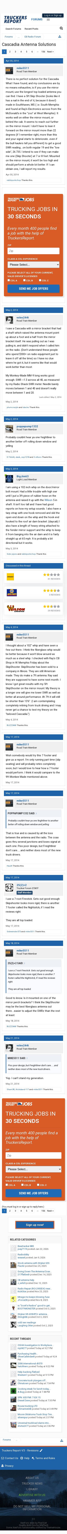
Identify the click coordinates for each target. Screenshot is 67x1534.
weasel (21, 1257)
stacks (26, 407)
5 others (37, 457)
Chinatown (23, 1383)
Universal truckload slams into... (34, 1423)
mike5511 (23, 68)
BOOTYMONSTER (26, 1308)
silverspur (23, 1417)
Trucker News (32, 1483)
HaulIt (9, 866)
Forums (37, 19)
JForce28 (22, 1300)
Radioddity (23, 1254)
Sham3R (11, 1089)
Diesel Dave (24, 1400)
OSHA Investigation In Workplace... (35, 1345)
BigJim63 (23, 476)
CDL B (28, 280)
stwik (18, 457)
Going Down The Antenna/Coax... (35, 1271)
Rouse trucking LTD (28, 1406)
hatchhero (23, 1366)
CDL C (44, 280)
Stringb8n (23, 1317)
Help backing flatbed (28, 1372)
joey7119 (22, 1249)
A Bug (21, 1392)
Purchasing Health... (28, 1353)
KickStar (22, 1291)
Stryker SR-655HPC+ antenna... (33, 1314)
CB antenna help (26, 1280)
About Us (32, 1478)
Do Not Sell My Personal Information (32, 1508)
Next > (50, 51)
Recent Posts (31, 28)
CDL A (12, 280)
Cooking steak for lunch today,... (34, 1389)
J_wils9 (21, 1283)
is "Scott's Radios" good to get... (34, 1305)
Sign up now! (35, 1225)
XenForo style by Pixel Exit (33, 1523)
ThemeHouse (53, 1527)
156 (43, 51)
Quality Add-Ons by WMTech (33, 1525)
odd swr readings (27, 1322)
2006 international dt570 (30, 1363)
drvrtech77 (23, 1426)
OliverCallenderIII (26, 1356)
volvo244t (23, 317)
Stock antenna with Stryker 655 (33, 1263)
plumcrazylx (12, 407)
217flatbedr (24, 1274)
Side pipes (12, 554)
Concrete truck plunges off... (32, 1380)
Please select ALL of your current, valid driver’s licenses (30, 274)
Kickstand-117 (22, 1089)
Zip (9, 245)
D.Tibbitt (10, 457)
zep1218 (25, 457)
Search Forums (13, 28)
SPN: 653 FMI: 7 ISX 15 (29, 1397)
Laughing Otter (25, 1325)
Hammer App (32, 1500)
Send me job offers (33, 288)
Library (32, 1489)
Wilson (48, 500)
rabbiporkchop (14, 180)
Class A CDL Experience (23, 258)
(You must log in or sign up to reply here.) (23, 1206)
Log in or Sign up (53, 15)
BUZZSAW (11, 725)
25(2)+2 (22, 885)
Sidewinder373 (14, 931)
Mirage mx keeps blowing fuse (33, 1297)
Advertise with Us (32, 1495)
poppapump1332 (27, 426)
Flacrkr (21, 1266)
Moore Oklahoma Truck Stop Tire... (35, 1414)
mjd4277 (22, 1348)
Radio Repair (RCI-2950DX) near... (35, 1288)
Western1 (23, 1375)
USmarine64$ (24, 1409)
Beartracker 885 (26, 1246)
